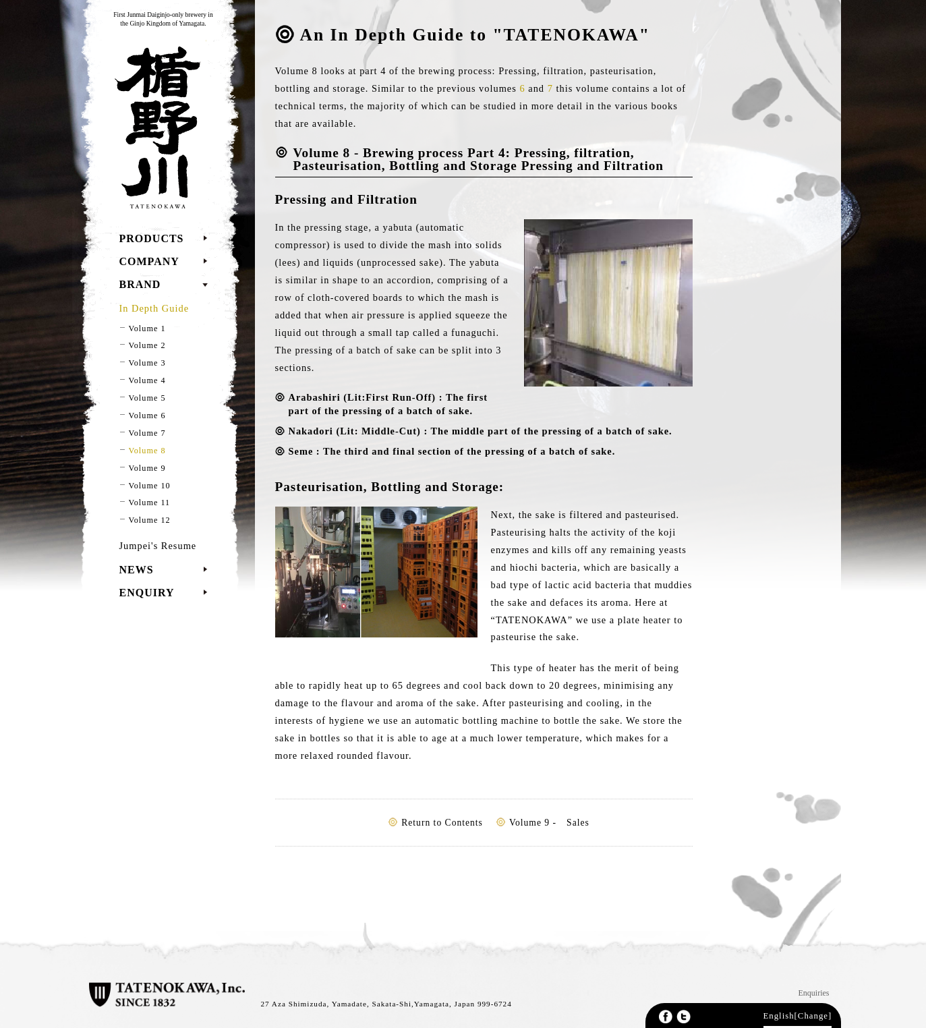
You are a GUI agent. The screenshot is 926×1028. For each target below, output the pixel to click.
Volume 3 (147, 363)
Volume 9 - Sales (549, 823)
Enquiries (814, 993)
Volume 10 (150, 485)
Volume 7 (147, 433)
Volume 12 (150, 520)
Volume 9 (147, 468)
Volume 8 (147, 450)
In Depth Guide (154, 308)
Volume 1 (147, 328)
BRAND (140, 284)
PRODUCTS (151, 238)
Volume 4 (147, 380)
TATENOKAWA (154, 127)
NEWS (136, 569)
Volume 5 (147, 398)
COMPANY (149, 261)
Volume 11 (150, 502)
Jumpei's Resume (158, 545)
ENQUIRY (147, 592)
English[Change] (797, 1016)
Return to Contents (442, 823)
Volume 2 (147, 345)
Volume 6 (147, 415)
